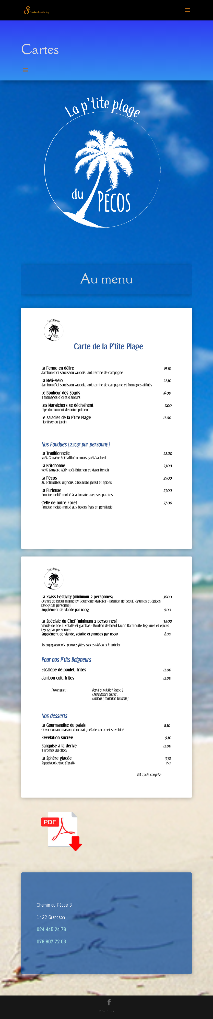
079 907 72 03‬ (51, 941)
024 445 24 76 (51, 929)
